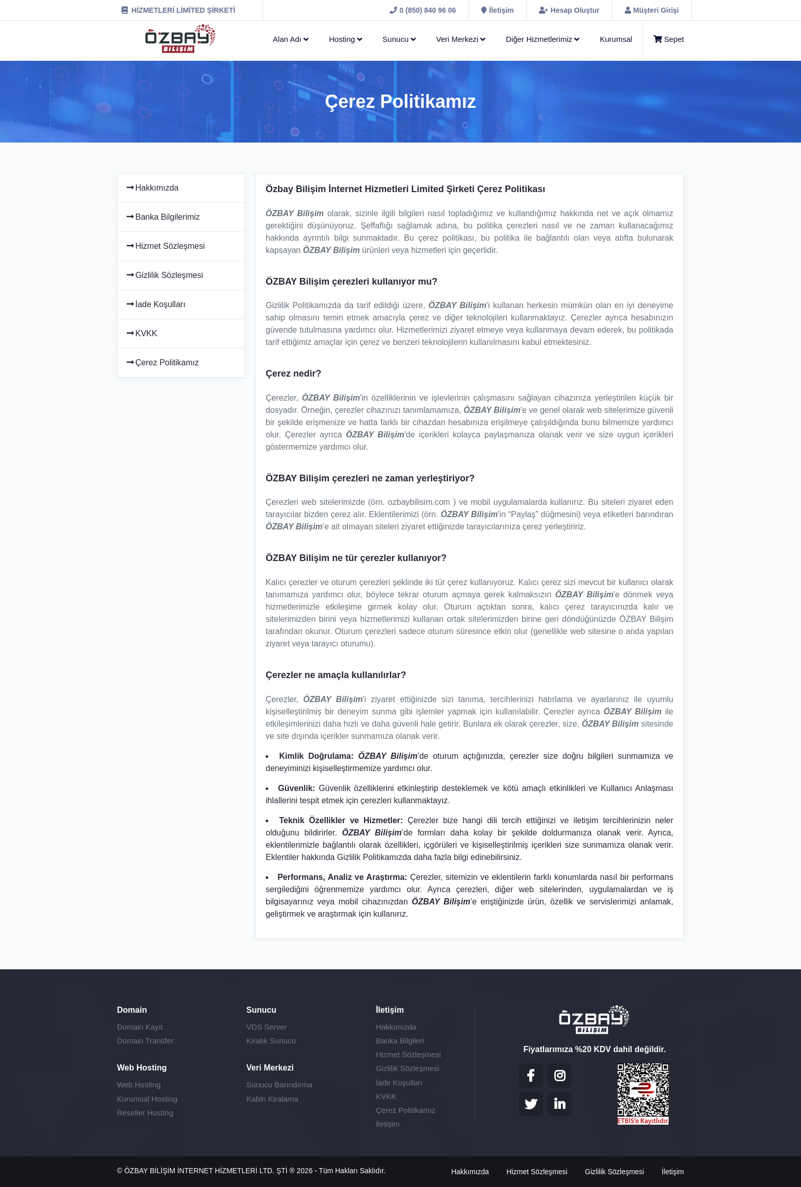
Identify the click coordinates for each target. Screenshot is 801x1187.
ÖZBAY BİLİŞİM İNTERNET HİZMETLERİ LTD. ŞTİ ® (210, 1171)
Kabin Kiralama (272, 1099)
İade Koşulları (155, 304)
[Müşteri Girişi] (651, 10)
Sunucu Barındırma (279, 1084)
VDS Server (266, 1026)
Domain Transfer (145, 1040)
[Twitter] (531, 1104)
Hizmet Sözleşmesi (165, 246)
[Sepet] (663, 39)
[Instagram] (559, 1075)
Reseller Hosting (145, 1112)
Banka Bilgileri (400, 1040)
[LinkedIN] (559, 1104)
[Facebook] (531, 1075)
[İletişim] (497, 10)
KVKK (141, 333)
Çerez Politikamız (162, 362)
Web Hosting (139, 1084)
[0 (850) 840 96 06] (423, 10)
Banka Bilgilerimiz (162, 217)
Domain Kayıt (140, 1026)
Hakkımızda (151, 187)
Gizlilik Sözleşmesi (164, 275)
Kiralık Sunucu (271, 1040)
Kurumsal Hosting (147, 1099)
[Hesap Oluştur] (569, 10)
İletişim (388, 1124)
